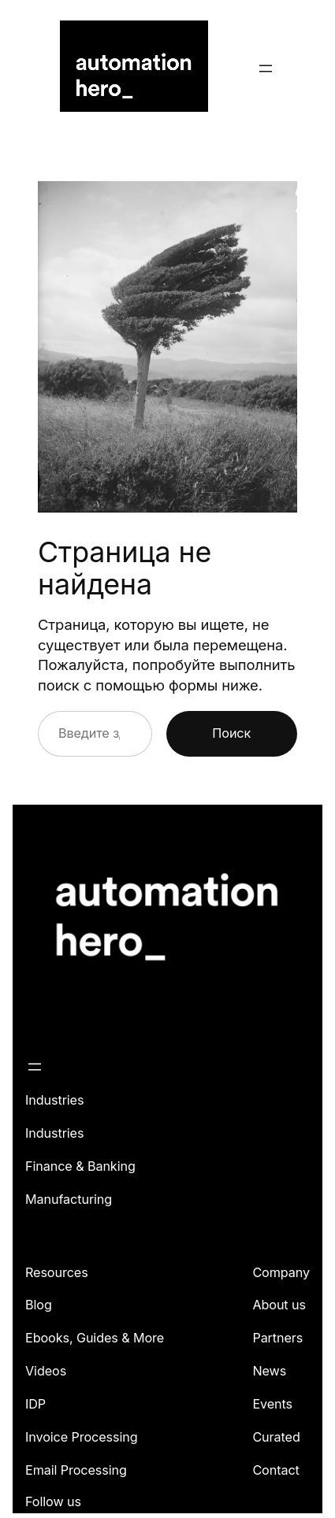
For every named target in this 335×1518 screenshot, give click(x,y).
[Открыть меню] (265, 68)
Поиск (231, 733)
